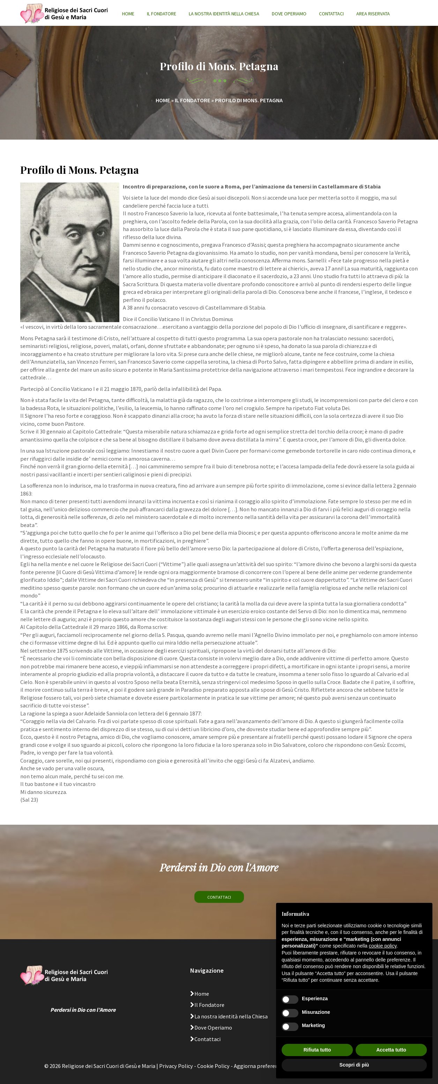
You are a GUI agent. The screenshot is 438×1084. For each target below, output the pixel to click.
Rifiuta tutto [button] (317, 1050)
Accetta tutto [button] (391, 1050)
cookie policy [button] (382, 946)
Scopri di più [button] (354, 1065)
